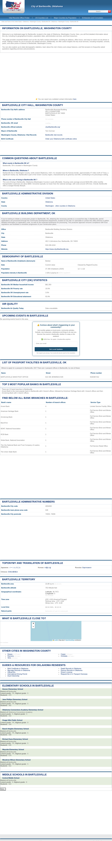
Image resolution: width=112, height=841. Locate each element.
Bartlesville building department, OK (28, 213)
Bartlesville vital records (53, 135)
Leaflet (55, 640)
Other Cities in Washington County (26, 650)
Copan (63, 654)
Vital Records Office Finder (19, 18)
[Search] (109, 11)
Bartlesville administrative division (27, 193)
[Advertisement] (56, 74)
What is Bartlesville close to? (24, 618)
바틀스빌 (48, 567)
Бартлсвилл (86, 567)
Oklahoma (26, 21)
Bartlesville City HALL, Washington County (32, 105)
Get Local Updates (56, 349)
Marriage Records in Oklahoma (19, 670)
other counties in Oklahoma (65, 206)
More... (3, 789)
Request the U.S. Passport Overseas (74, 674)
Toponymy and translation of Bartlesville (32, 563)
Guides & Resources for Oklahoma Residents (33, 665)
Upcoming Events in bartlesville (25, 315)
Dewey (10, 654)
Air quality (10, 303)
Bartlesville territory (18, 579)
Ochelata (64, 656)
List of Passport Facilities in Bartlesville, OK (34, 362)
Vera (9, 658)
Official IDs (11, 672)
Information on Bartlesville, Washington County (37, 28)
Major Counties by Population (65, 18)
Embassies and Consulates (92, 18)
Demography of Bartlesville (22, 256)
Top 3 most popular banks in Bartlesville (31, 384)
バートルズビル (15, 567)
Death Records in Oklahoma (71, 668)
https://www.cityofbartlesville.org (56, 249)
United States (50, 198)
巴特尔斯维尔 (13, 572)
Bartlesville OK (46, 21)
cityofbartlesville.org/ (52, 127)
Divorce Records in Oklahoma (71, 670)
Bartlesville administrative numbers (28, 501)
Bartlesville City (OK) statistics (24, 280)
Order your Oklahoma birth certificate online (61, 139)
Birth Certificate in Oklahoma (18, 668)
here (74, 99)
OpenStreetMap (70, 640)
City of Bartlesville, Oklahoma (47, 6)
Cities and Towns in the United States (12, 21)
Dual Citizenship (13, 676)
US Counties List (41, 18)
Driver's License (66, 672)
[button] (33, 623)
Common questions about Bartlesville (29, 158)
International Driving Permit (17, 674)
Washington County (35, 21)
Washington (49, 206)
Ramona (11, 656)
